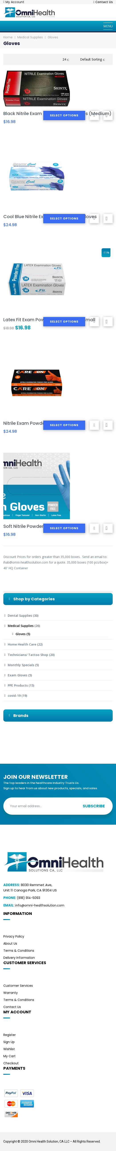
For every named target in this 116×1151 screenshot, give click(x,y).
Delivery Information (19, 957)
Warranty (10, 992)
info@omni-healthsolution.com (39, 905)
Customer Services (18, 985)
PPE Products (18, 685)
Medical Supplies (30, 37)
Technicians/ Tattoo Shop (28, 655)
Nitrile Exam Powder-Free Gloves (39, 423)
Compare (108, 115)
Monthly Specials (21, 665)
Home (8, 37)
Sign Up (9, 1042)
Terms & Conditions (18, 950)
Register (9, 1035)
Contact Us (12, 1007)
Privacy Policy (13, 936)
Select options (64, 115)
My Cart (9, 1056)
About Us (10, 943)
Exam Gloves (17, 675)
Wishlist (9, 1049)
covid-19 (14, 695)
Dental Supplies (20, 615)
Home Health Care (22, 644)
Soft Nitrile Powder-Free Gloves (37, 526)
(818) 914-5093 (28, 898)
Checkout (11, 1063)
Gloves (21, 634)
